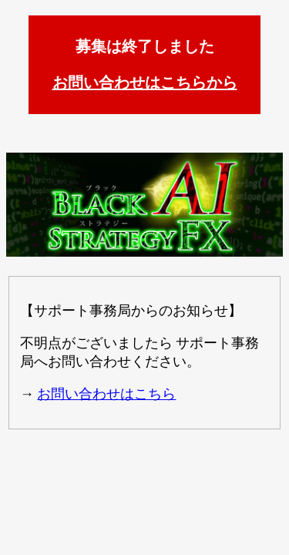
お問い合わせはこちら (106, 394)
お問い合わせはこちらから (144, 82)
